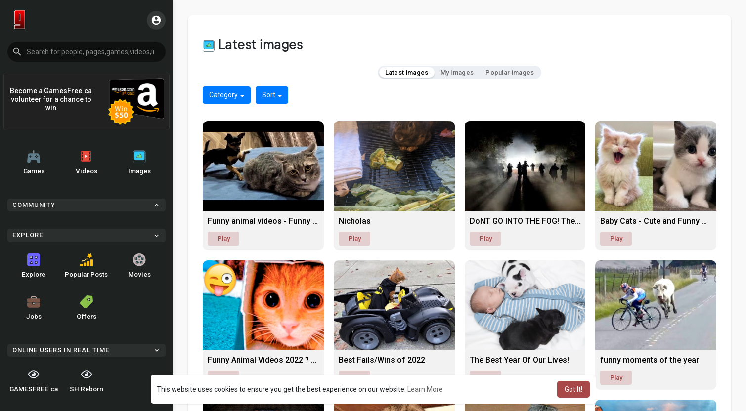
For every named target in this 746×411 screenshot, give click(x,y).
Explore (33, 265)
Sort (272, 95)
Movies (139, 265)
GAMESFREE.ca (33, 380)
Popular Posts (86, 265)
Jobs (34, 307)
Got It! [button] (573, 389)
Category (226, 95)
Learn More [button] (425, 389)
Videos (86, 162)
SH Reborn (86, 380)
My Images (457, 72)
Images (139, 162)
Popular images (509, 72)
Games (33, 162)
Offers (86, 307)
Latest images (407, 72)
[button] (86, 52)
